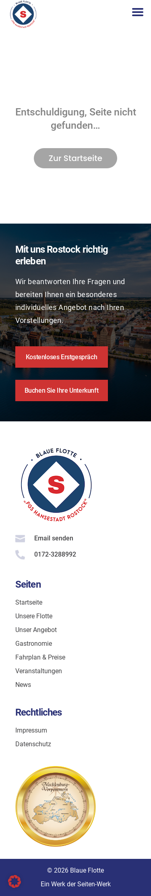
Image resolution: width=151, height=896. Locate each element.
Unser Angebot (36, 630)
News (23, 685)
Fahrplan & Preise (40, 657)
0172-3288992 (55, 554)
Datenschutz (33, 744)
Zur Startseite (75, 158)
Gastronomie (33, 643)
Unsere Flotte (33, 616)
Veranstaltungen (38, 671)
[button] (14, 881)
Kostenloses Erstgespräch (61, 357)
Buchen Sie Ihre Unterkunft (62, 390)
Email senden (53, 538)
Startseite (28, 602)
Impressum (31, 730)
